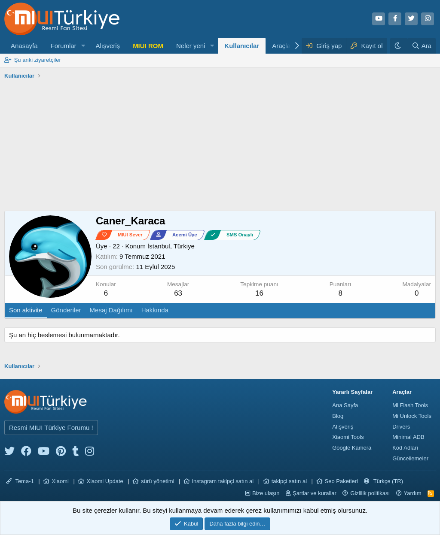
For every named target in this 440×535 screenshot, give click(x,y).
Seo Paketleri (341, 481)
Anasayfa (24, 45)
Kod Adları (405, 447)
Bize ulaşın (266, 493)
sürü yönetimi (157, 481)
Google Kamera (351, 447)
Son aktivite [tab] (26, 310)
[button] (83, 46)
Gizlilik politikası (370, 493)
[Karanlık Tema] (398, 46)
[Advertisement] (220, 146)
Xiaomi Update (104, 481)
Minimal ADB (408, 437)
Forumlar (63, 45)
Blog (337, 416)
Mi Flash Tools (410, 405)
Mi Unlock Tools (411, 416)
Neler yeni (190, 45)
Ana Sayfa (345, 405)
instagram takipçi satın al (223, 481)
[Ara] (421, 46)
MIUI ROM (148, 45)
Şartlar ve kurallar (314, 493)
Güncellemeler (410, 458)
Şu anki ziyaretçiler (37, 60)
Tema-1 (20, 481)
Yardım (413, 493)
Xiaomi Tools (348, 437)
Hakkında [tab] (154, 310)
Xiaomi (60, 481)
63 (178, 293)
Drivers (401, 426)
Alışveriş (107, 45)
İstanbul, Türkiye (171, 246)
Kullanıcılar (241, 45)
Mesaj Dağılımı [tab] (111, 310)
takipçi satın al (289, 481)
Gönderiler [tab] (66, 310)
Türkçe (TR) (383, 481)
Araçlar (282, 45)
